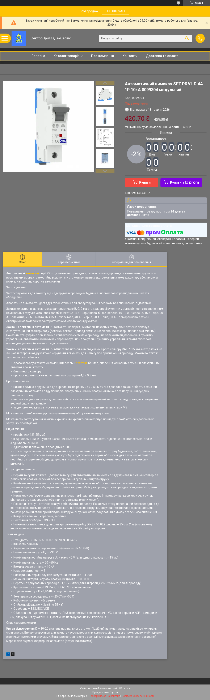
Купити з (184, 182)
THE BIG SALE (115, 11)
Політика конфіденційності (138, 696)
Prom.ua (125, 688)
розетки (81, 363)
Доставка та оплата (162, 56)
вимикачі (32, 273)
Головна (38, 56)
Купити (145, 182)
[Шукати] (187, 38)
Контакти (130, 56)
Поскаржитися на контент (104, 696)
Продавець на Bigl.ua (105, 692)
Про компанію (102, 56)
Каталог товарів (67, 56)
